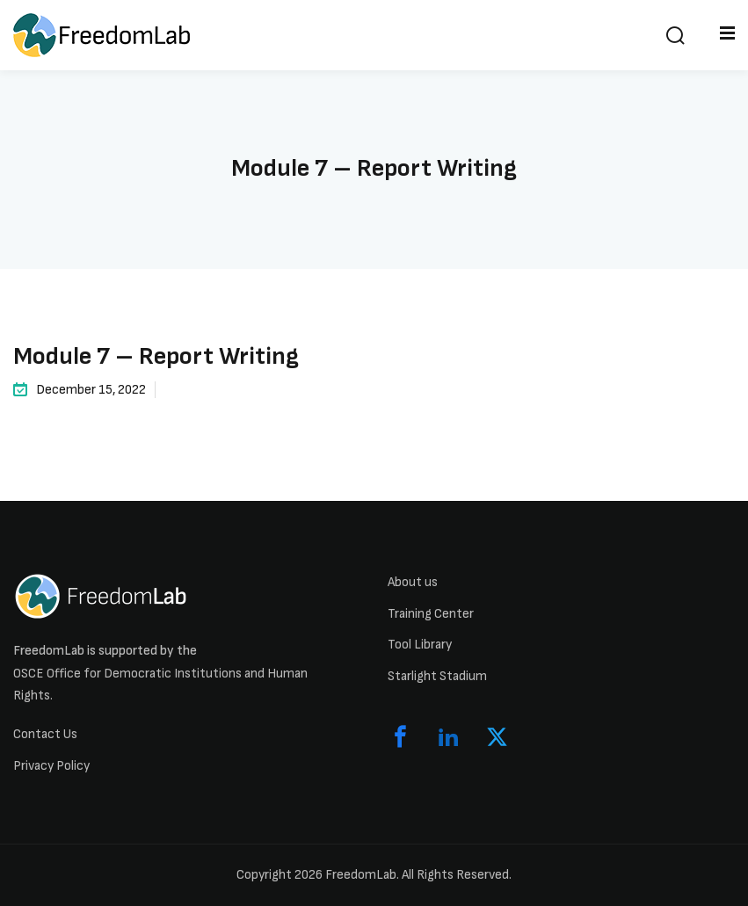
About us (413, 582)
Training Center (431, 613)
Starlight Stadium (437, 676)
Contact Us (45, 734)
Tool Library (420, 644)
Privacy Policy (51, 765)
